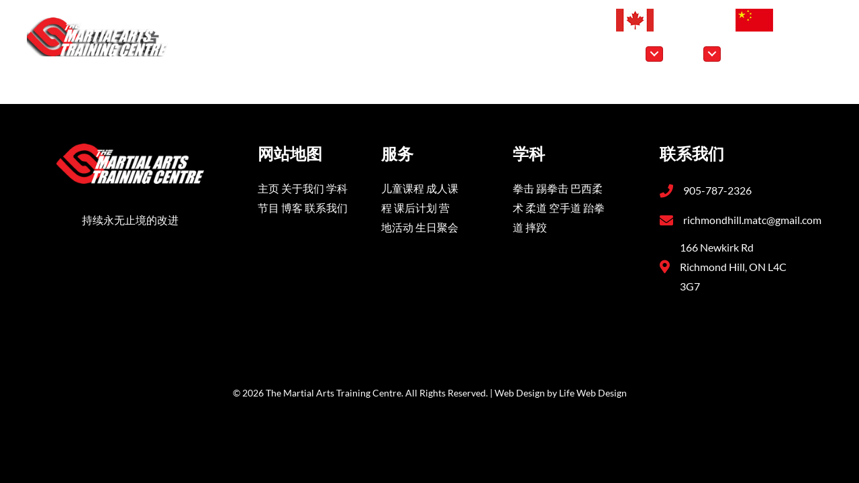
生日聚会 (436, 227)
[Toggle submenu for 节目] (712, 54)
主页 (268, 188)
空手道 (565, 207)
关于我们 (302, 188)
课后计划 (415, 207)
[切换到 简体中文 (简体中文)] (778, 20)
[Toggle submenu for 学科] (654, 54)
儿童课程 (402, 188)
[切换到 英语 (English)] (668, 20)
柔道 (536, 207)
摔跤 (536, 227)
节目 (268, 207)
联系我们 (326, 207)
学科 (337, 188)
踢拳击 (552, 188)
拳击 (523, 188)
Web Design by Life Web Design (561, 392)
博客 (292, 207)
